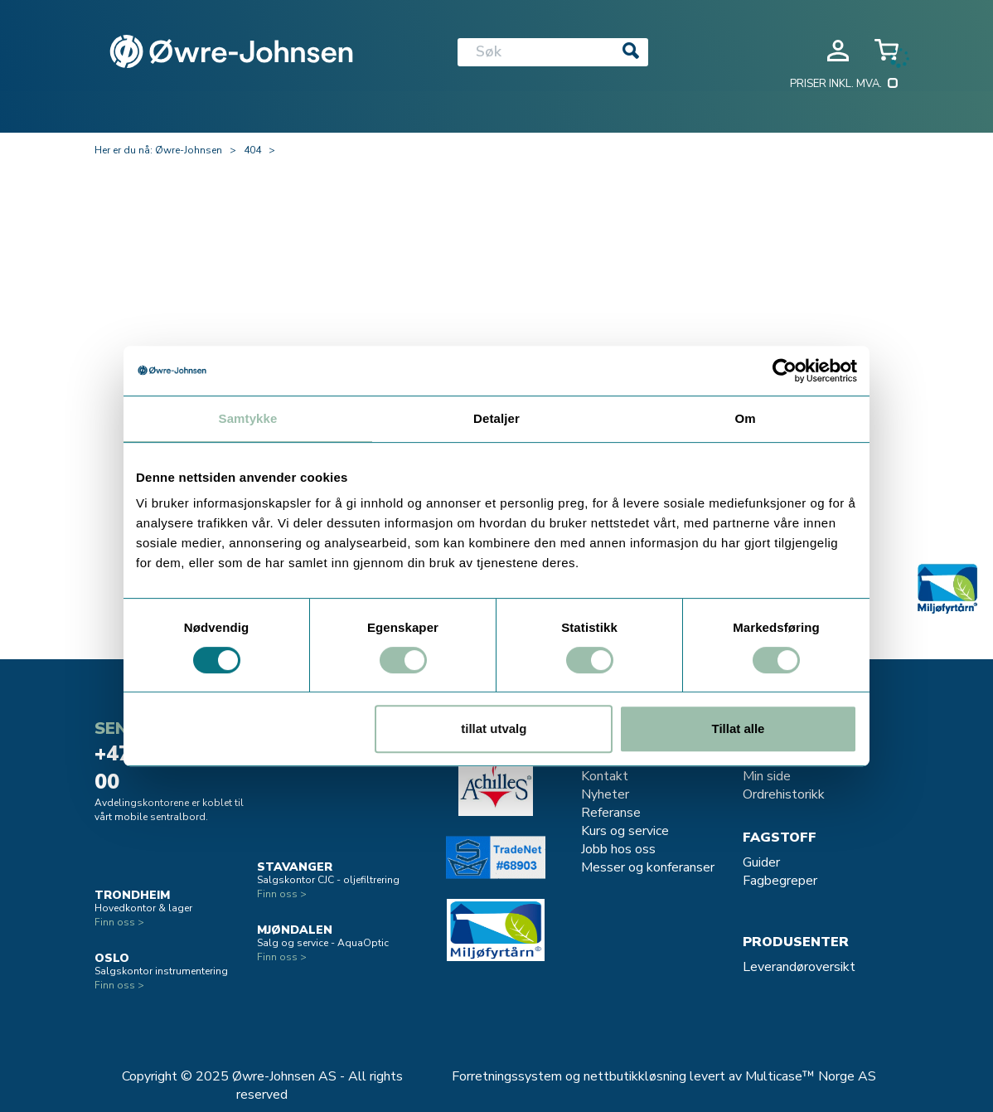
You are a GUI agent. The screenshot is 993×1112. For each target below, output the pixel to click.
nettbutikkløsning (635, 1076)
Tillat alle (737, 728)
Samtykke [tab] (248, 418)
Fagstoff (779, 837)
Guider (761, 862)
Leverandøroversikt (799, 967)
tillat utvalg (493, 728)
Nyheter (605, 794)
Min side (767, 776)
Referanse (611, 813)
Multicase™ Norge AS (810, 1076)
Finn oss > (119, 922)
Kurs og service (625, 831)
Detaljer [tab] (496, 418)
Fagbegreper (780, 881)
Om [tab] (744, 418)
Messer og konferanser (647, 867)
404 (252, 150)
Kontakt (604, 776)
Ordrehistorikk (784, 794)
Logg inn (838, 50)
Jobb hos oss (618, 849)
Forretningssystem (507, 1076)
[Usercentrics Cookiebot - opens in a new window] (784, 370)
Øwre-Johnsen (188, 150)
